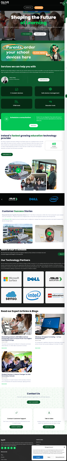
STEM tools (16, 105)
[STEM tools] (16, 101)
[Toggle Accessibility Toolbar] (64, 3)
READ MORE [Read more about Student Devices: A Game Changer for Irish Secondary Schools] (4, 384)
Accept (38, 457)
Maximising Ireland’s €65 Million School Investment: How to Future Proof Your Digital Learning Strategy (17, 338)
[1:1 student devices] (16, 89)
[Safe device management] (50, 89)
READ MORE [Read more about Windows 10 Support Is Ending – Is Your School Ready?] (37, 348)
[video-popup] (18, 170)
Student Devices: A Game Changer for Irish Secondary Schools (16, 375)
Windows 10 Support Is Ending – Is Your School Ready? (48, 337)
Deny (49, 457)
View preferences (60, 457)
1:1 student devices (16, 93)
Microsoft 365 (8, 219)
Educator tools (50, 105)
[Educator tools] (50, 101)
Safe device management (50, 93)
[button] (64, 447)
